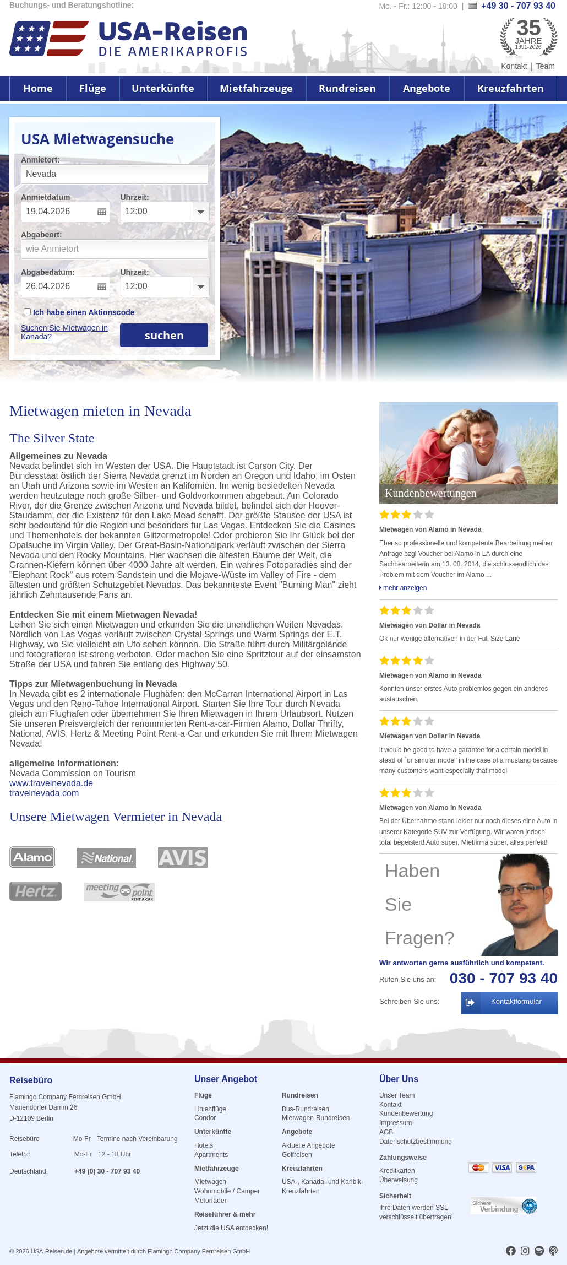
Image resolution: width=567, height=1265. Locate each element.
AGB (386, 1132)
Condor (205, 1118)
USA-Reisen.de (52, 1251)
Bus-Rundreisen (305, 1109)
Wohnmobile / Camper (227, 1191)
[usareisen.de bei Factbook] (511, 1251)
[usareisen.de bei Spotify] (539, 1251)
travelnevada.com (44, 793)
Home (38, 88)
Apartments (211, 1155)
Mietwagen (210, 1182)
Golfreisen (297, 1155)
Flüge (92, 88)
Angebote (426, 88)
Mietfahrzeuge (256, 88)
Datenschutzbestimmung (415, 1141)
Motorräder (210, 1200)
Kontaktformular (516, 1001)
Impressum (395, 1123)
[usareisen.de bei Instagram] (525, 1251)
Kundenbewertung (406, 1113)
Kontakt (514, 66)
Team (545, 66)
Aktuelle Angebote (308, 1145)
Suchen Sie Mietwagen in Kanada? (64, 332)
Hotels (203, 1145)
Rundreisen (347, 88)
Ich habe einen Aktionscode (79, 312)
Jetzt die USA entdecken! (231, 1228)
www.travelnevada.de (51, 783)
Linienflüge (210, 1109)
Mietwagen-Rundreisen (316, 1118)
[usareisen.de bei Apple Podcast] (553, 1251)
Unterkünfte (163, 88)
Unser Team (397, 1095)
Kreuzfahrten (510, 88)
